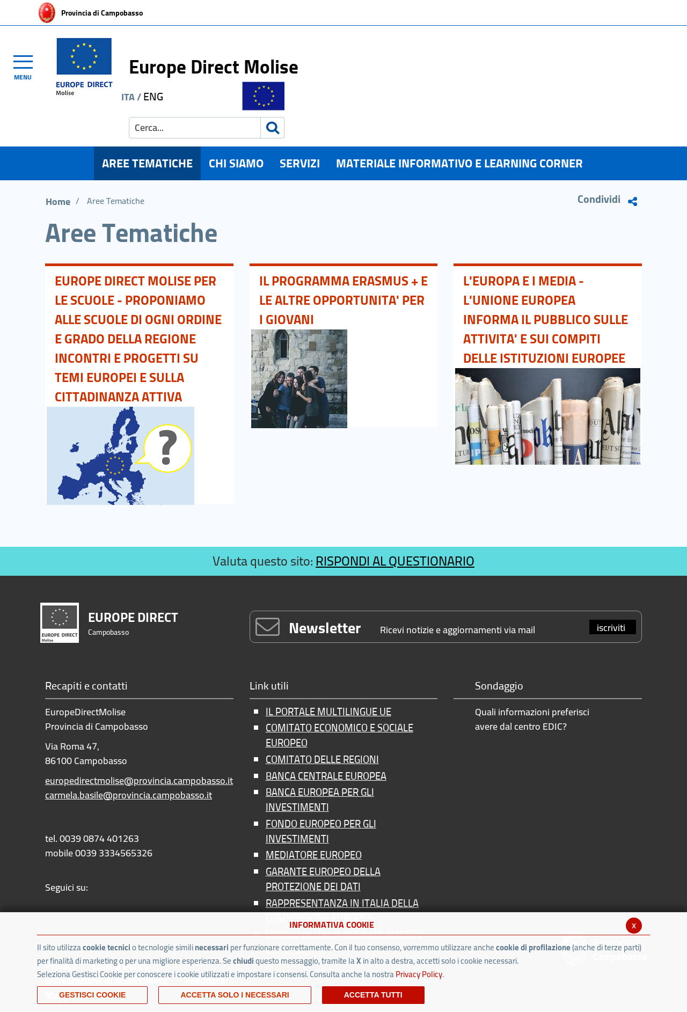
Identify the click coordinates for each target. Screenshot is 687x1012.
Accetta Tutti (373, 995)
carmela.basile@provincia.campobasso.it (128, 795)
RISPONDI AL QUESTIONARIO (395, 561)
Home (58, 201)
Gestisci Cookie (92, 995)
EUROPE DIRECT (133, 617)
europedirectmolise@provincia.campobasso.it (139, 780)
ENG (153, 96)
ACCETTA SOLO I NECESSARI (234, 995)
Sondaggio (499, 686)
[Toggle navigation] (27, 66)
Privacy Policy (419, 974)
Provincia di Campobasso (102, 13)
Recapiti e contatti (86, 686)
